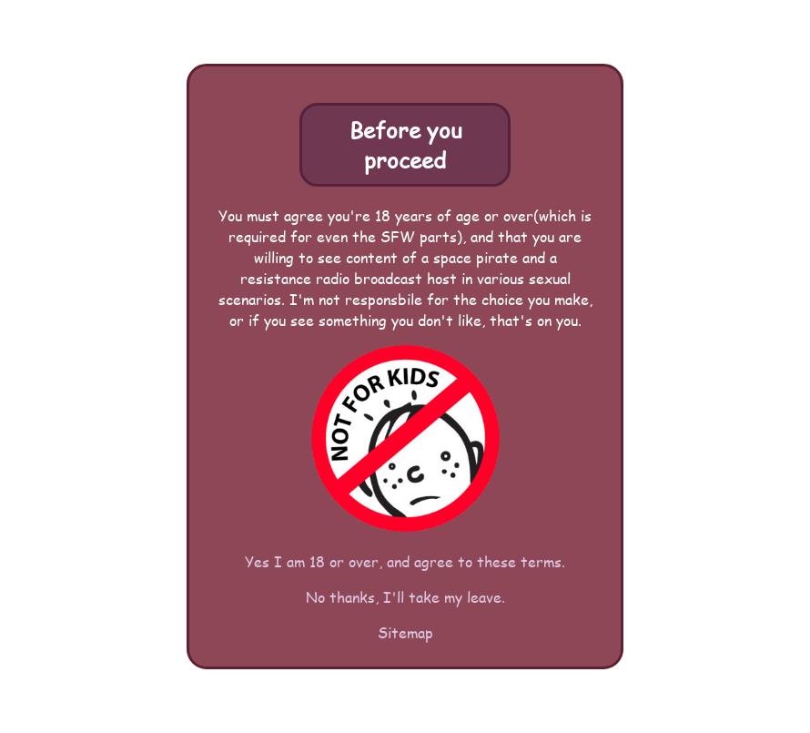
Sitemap (405, 632)
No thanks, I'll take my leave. (405, 596)
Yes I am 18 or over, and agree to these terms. (405, 561)
